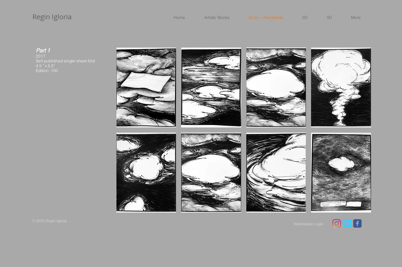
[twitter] (347, 223)
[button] (213, 17)
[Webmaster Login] (309, 223)
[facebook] (357, 223)
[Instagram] (336, 223)
